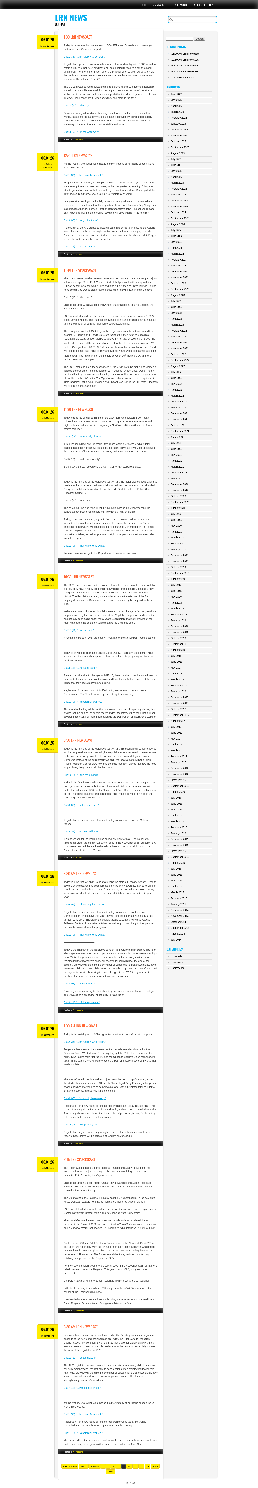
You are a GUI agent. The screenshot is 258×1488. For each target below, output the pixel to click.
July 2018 (176, 655)
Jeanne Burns (49, 882)
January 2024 (178, 265)
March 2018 (177, 679)
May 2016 (176, 809)
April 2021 (176, 460)
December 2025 (180, 129)
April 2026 (176, 105)
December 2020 (180, 484)
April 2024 (176, 247)
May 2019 (176, 596)
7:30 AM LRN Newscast (80, 1026)
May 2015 (176, 880)
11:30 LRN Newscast (78, 409)
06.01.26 (47, 39)
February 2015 (179, 898)
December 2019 (180, 555)
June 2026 (176, 94)
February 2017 (179, 756)
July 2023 (176, 301)
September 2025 (180, 147)
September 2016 (180, 785)
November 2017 (180, 703)
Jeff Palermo (49, 418)
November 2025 (180, 135)
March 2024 (177, 253)
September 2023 (180, 289)
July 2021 (176, 443)
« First (83, 1466)
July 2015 (176, 868)
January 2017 (178, 762)
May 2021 (176, 454)
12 (141, 1466)
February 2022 (179, 401)
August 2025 (178, 153)
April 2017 (176, 744)
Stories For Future (204, 5)
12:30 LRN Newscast (79, 155)
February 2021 (179, 472)
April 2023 (176, 318)
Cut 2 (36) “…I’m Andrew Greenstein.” (85, 1041)
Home (143, 5)
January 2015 (178, 904)
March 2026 (177, 111)
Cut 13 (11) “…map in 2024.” (80, 1357)
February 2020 (179, 543)
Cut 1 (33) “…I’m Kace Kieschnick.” (83, 1414)
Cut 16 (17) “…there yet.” (78, 105)
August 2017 (178, 720)
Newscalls (176, 956)
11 (135, 1466)
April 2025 (176, 176)
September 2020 (180, 502)
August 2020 (178, 508)
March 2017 (177, 750)
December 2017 (180, 697)
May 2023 (176, 312)
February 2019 (179, 614)
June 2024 (176, 236)
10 (129, 1466)
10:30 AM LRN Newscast (185, 59)
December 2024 (180, 200)
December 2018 (180, 626)
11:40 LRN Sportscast (80, 270)
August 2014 (178, 933)
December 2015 (180, 839)
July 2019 (176, 584)
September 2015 (180, 856)
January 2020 (178, 549)
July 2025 (176, 159)
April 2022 (176, 389)
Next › (155, 1466)
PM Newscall (180, 5)
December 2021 (180, 413)
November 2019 (180, 561)
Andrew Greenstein (47, 166)
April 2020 (176, 531)
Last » (110, 1472)
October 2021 (178, 425)
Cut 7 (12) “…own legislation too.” (82, 1387)
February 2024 (179, 259)
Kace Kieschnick (48, 45)
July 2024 (176, 230)
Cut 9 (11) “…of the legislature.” (82, 1002)
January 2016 (178, 833)
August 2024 (178, 224)
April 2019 (176, 602)
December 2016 (180, 768)
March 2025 (177, 182)
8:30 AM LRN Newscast (81, 873)
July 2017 (176, 726)
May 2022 (176, 383)
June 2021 (176, 448)
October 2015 (178, 851)
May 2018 (176, 667)
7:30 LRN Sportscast (183, 77)
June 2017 (176, 732)
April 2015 (176, 886)
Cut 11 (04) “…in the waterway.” (81, 131)
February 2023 (179, 330)
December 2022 (180, 342)
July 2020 (176, 513)
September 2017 (180, 715)
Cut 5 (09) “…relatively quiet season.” (84, 904)
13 (147, 1466)
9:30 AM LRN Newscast (184, 65)
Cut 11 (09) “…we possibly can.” (82, 1124)
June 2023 (176, 307)
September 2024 (180, 218)
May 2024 (176, 241)
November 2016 (180, 774)
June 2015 (176, 874)
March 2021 (177, 466)
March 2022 (177, 395)
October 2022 (178, 354)
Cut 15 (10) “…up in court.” (79, 630)
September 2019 (180, 573)
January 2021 (178, 478)
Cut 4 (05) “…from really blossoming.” (85, 1098)
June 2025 (176, 165)
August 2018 (178, 649)
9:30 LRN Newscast (78, 740)
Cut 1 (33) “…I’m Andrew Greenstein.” (85, 56)
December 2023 (180, 271)
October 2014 (178, 922)
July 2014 (176, 939)
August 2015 (178, 862)
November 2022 (180, 348)
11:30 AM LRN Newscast (185, 53)
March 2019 (177, 608)
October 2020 (178, 496)
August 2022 (178, 366)
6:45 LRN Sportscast (79, 1159)
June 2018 (176, 661)
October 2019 (178, 567)
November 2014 (180, 916)
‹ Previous (94, 1466)
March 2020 (177, 537)
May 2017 (176, 738)
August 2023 (178, 295)
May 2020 (176, 525)
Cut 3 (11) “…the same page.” (80, 667)
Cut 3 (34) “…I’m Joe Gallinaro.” (81, 831)
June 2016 (176, 803)
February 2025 (179, 188)
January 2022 (178, 407)
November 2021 (180, 419)
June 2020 (176, 519)
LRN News (71, 17)
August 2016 (178, 791)
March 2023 (177, 324)
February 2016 (179, 827)
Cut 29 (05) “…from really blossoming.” (85, 436)
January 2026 (178, 123)
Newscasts (78, 139)
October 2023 (178, 283)
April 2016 (176, 815)
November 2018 (180, 632)
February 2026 (179, 117)
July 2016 (176, 797)
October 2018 (178, 638)
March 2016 (177, 821)
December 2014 (180, 910)
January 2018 (178, 691)
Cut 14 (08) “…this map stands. (81, 775)
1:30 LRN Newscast (78, 37)
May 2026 (176, 100)
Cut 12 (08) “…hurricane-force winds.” (85, 545)
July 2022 (176, 372)
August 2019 (178, 579)
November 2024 (180, 206)
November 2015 (180, 845)
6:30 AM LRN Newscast (81, 1326)
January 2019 (178, 620)
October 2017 (178, 709)
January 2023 (178, 336)
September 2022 (180, 360)
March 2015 (177, 892)
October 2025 (178, 141)
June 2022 (176, 377)
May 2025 (176, 171)
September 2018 (180, 644)
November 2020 (180, 490)
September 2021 (180, 431)
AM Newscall (159, 5)
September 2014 (180, 927)
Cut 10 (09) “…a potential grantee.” (83, 701)
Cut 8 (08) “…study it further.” (80, 983)
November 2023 (180, 277)
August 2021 (178, 437)
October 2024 (178, 212)
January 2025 (178, 194)
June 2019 (176, 590)
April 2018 (176, 673)
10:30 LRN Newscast (79, 576)
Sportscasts (78, 393)
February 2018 (179, 685)
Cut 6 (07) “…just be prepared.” (81, 805)
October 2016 (178, 780)
